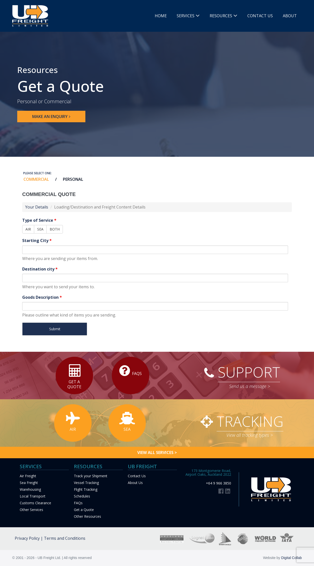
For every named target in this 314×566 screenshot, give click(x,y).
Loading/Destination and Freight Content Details (100, 207)
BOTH (55, 229)
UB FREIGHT (142, 466)
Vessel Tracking (86, 482)
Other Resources (87, 516)
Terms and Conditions (64, 538)
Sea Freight (29, 482)
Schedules (82, 496)
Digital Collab (291, 558)
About (290, 15)
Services (185, 15)
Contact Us (260, 15)
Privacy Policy (27, 538)
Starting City (37, 240)
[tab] (33, 179)
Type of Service (39, 220)
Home (161, 15)
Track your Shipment (90, 476)
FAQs (78, 502)
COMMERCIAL (36, 179)
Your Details (36, 207)
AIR (28, 229)
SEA (40, 229)
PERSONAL (73, 179)
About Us (135, 482)
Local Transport (32, 496)
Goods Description (42, 297)
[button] (51, 116)
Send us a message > (249, 386)
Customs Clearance (35, 502)
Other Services (31, 509)
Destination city (40, 269)
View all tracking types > (249, 435)
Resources (221, 15)
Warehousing (30, 489)
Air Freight (28, 476)
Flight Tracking (85, 489)
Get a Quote (84, 509)
